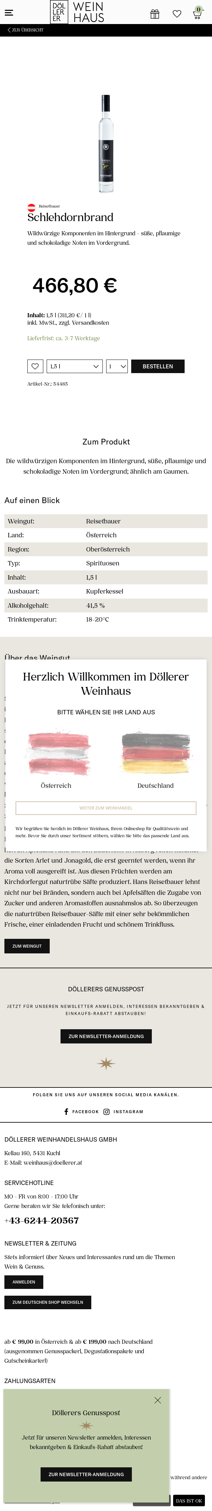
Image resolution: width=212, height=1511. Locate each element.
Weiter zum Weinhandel (106, 808)
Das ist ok (189, 1501)
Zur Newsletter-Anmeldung (86, 1474)
